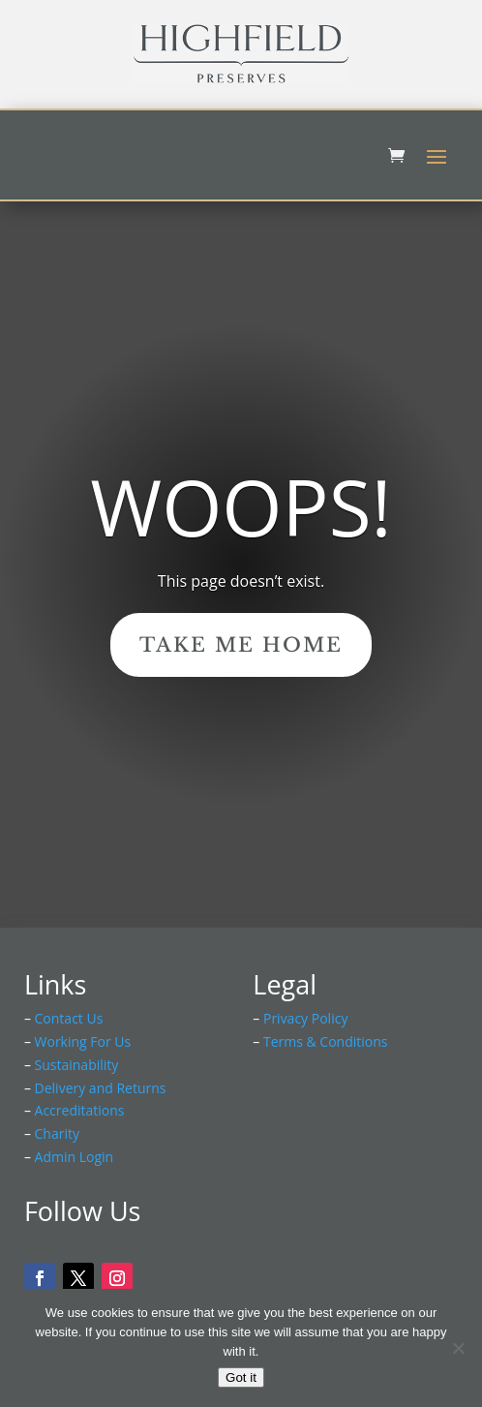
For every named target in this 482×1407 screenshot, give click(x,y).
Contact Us (69, 1018)
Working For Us (83, 1041)
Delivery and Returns (100, 1088)
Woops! (240, 507)
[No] (457, 1348)
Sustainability (77, 1064)
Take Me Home (241, 645)
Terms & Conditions (325, 1041)
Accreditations (80, 1110)
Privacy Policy (305, 1018)
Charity (57, 1133)
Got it (241, 1377)
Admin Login (74, 1156)
